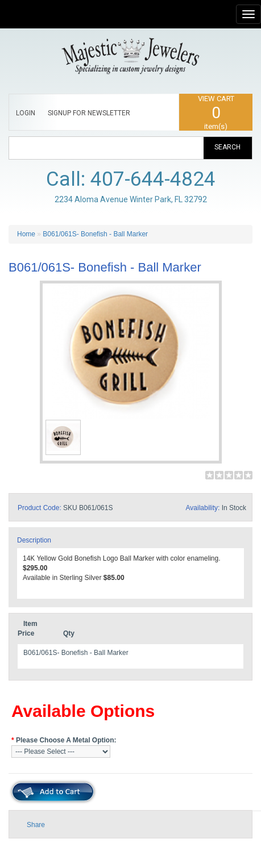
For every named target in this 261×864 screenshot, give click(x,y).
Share (36, 825)
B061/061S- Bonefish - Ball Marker (95, 234)
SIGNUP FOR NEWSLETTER (89, 113)
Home (26, 234)
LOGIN (25, 113)
